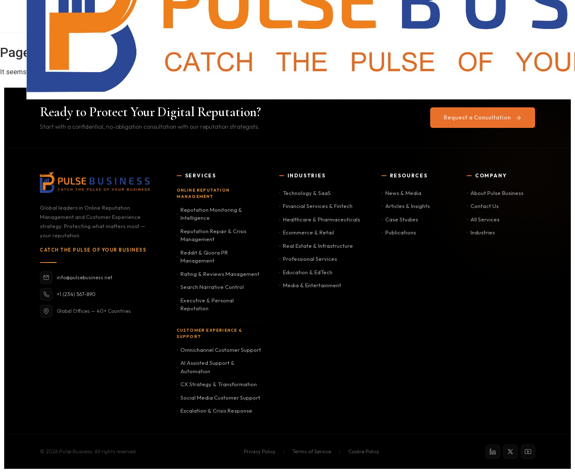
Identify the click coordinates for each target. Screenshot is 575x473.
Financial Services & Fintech (316, 206)
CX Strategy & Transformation (217, 384)
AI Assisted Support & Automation (206, 366)
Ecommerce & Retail (306, 232)
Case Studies (400, 219)
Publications (399, 232)
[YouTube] (528, 451)
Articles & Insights (406, 206)
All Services (483, 219)
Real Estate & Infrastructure (316, 245)
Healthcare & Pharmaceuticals (319, 219)
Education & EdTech (305, 272)
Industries (481, 232)
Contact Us (483, 206)
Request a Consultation (483, 117)
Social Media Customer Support (218, 397)
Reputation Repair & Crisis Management (211, 235)
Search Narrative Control (210, 286)
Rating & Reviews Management (218, 273)
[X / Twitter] (510, 451)
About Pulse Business (495, 193)
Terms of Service (312, 451)
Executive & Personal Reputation (205, 304)
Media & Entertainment (310, 285)
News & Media (401, 193)
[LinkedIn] (493, 451)
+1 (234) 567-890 (68, 294)
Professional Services (308, 258)
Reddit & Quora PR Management (202, 256)
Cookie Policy (363, 451)
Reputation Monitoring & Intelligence (209, 213)
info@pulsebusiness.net (76, 277)
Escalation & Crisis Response (214, 410)
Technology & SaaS (305, 193)
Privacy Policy (259, 451)
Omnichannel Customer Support (219, 349)
